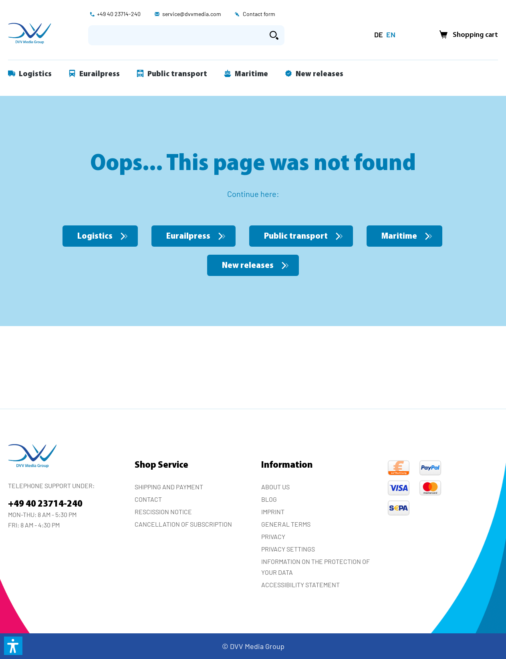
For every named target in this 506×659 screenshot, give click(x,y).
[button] (13, 646)
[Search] (274, 35)
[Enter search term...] (176, 35)
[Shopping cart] (466, 35)
